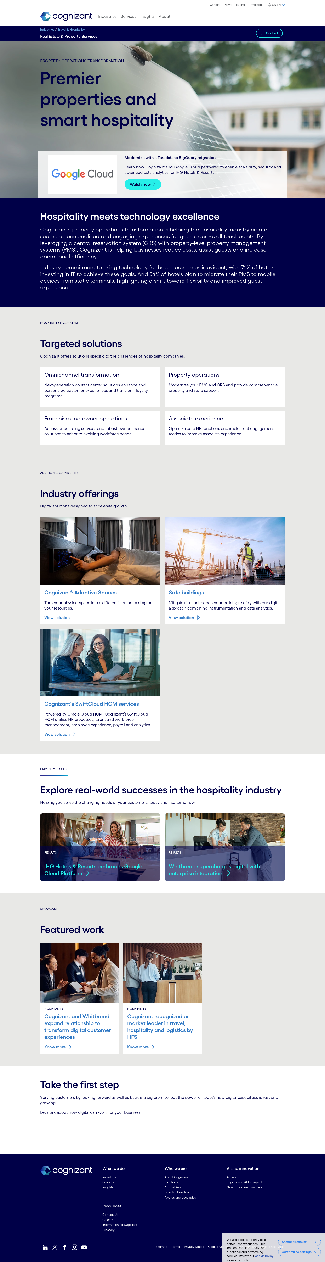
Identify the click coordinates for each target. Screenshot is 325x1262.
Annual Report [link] (174, 1186)
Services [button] (128, 16)
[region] (273, 1247)
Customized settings (297, 1252)
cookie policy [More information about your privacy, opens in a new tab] (264, 1256)
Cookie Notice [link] (218, 1246)
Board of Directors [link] (177, 1191)
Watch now (140, 184)
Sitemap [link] (161, 1246)
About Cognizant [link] (177, 1176)
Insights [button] (147, 16)
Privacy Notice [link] (194, 1246)
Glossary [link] (108, 1229)
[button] (276, 5)
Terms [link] (175, 1246)
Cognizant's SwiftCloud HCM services (93, 703)
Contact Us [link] (110, 1214)
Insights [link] (107, 1186)
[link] (66, 16)
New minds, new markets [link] (244, 1186)
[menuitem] (215, 5)
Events (241, 4)
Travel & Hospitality (71, 29)
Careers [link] (107, 1219)
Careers (215, 4)
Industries (47, 29)
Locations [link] (171, 1181)
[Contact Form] (162, 1128)
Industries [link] (109, 1176)
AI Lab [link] (231, 1176)
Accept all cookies (294, 1242)
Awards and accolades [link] (180, 1197)
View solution (57, 617)
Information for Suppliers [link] (119, 1224)
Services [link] (108, 1181)
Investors (256, 4)
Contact (272, 33)
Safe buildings (187, 592)
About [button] (164, 16)
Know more (55, 1046)
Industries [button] (107, 16)
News (228, 4)
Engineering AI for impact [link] (244, 1181)
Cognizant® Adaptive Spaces (81, 592)
